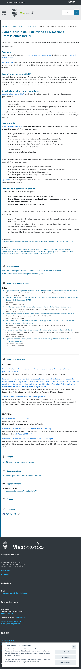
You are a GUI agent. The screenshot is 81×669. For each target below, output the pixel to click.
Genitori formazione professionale (13, 251)
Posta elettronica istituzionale (12, 622)
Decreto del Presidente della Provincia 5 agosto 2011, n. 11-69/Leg (26, 428)
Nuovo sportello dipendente (11, 623)
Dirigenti (31, 249)
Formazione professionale (24, 241)
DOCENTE (20, 618)
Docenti (38, 249)
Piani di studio (71, 241)
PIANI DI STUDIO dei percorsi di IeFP (19, 462)
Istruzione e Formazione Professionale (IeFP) (21, 491)
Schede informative (31, 26)
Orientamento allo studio (55, 241)
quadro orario (7, 179)
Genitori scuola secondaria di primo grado (42, 251)
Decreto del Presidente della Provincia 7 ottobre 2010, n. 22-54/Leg (27, 438)
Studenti (62, 251)
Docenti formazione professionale (55, 249)
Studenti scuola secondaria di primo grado (36, 253)
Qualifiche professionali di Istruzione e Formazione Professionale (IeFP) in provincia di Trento (38, 307)
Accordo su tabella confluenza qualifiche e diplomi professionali (25, 396)
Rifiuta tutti (65, 657)
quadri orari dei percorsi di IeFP (13, 94)
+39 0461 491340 (7, 613)
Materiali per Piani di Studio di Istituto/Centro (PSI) (23, 475)
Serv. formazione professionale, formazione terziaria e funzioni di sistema (31, 270)
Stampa (10, 499)
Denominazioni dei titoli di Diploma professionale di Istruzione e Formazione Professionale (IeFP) (39, 313)
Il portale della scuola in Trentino (12, 26)
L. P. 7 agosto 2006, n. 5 (23, 434)
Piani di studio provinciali (13, 126)
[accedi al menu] (4, 12)
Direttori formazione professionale (13, 249)
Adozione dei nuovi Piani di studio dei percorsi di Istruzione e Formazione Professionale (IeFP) (38, 330)
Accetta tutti (65, 652)
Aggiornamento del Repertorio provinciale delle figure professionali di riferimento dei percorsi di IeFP (41, 290)
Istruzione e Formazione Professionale (38, 55)
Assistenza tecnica (7, 640)
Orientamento (39, 241)
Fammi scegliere (65, 662)
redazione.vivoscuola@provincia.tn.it (14, 593)
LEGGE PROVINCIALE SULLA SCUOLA (15, 418)
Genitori (71, 249)
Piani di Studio (7, 62)
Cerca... (66, 12)
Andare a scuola (7, 241)
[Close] (74, 647)
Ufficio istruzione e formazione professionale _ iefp (22, 273)
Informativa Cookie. (34, 662)
